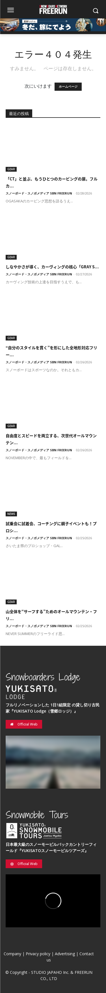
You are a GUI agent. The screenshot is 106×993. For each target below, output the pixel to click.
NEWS (11, 514)
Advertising (65, 953)
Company (12, 953)
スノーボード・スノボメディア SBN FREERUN (39, 193)
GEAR (11, 169)
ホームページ (68, 87)
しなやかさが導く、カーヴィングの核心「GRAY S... (52, 266)
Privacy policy (38, 953)
